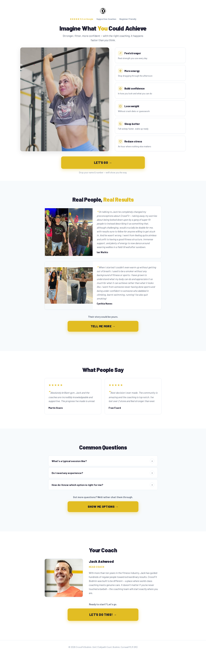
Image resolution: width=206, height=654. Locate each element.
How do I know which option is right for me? (103, 484)
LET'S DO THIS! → (103, 615)
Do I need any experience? (103, 473)
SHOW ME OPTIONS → (103, 506)
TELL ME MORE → (103, 326)
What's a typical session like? (103, 461)
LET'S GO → (103, 162)
